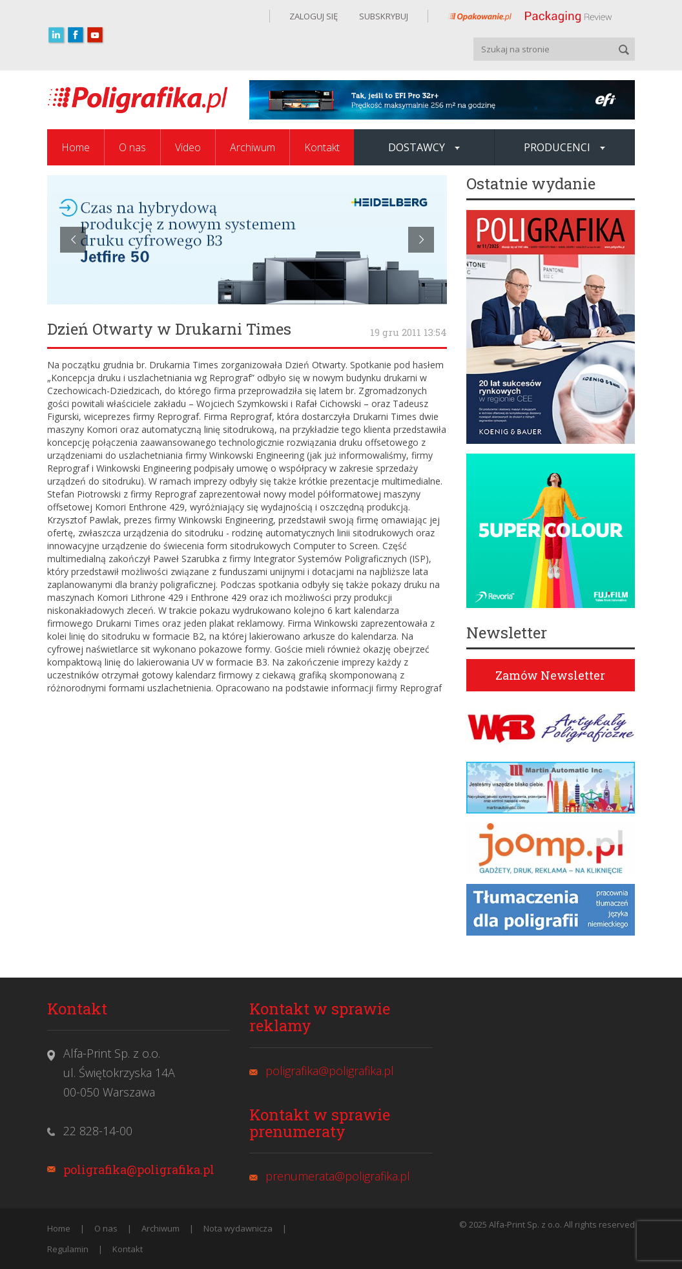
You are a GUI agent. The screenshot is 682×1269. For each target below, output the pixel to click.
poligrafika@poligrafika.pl (138, 1169)
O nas (132, 147)
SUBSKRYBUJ (382, 16)
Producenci (564, 147)
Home (75, 147)
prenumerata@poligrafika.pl (337, 1176)
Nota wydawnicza (238, 1228)
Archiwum (252, 147)
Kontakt (322, 147)
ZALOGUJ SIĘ (313, 16)
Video (188, 147)
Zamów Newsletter (550, 675)
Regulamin (67, 1249)
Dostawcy (424, 147)
